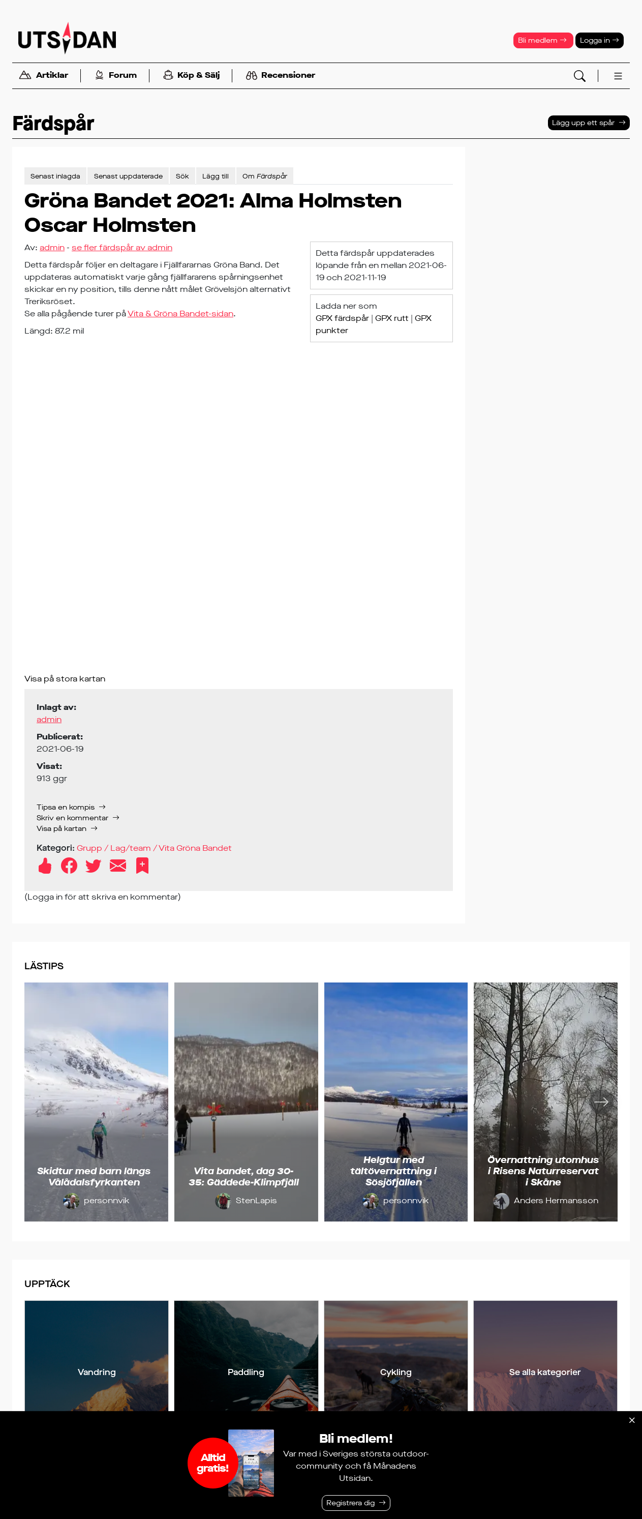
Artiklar (43, 76)
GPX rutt (392, 318)
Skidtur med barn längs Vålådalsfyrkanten (93, 1176)
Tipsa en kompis (66, 807)
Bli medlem (542, 40)
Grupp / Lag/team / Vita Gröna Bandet (154, 848)
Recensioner (280, 76)
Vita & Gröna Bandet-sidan (180, 313)
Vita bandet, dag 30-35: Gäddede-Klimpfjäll (244, 1176)
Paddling (246, 1372)
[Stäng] (632, 1420)
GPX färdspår (342, 318)
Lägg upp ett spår (583, 123)
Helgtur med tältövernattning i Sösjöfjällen (393, 1171)
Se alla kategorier (545, 1372)
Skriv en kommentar (72, 818)
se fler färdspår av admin (122, 247)
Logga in (599, 40)
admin (52, 247)
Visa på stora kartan (64, 678)
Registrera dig (350, 1503)
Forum (116, 76)
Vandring (97, 1372)
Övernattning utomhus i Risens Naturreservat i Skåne (543, 1171)
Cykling (396, 1372)
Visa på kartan (61, 828)
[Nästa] (601, 1102)
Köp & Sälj (191, 76)
